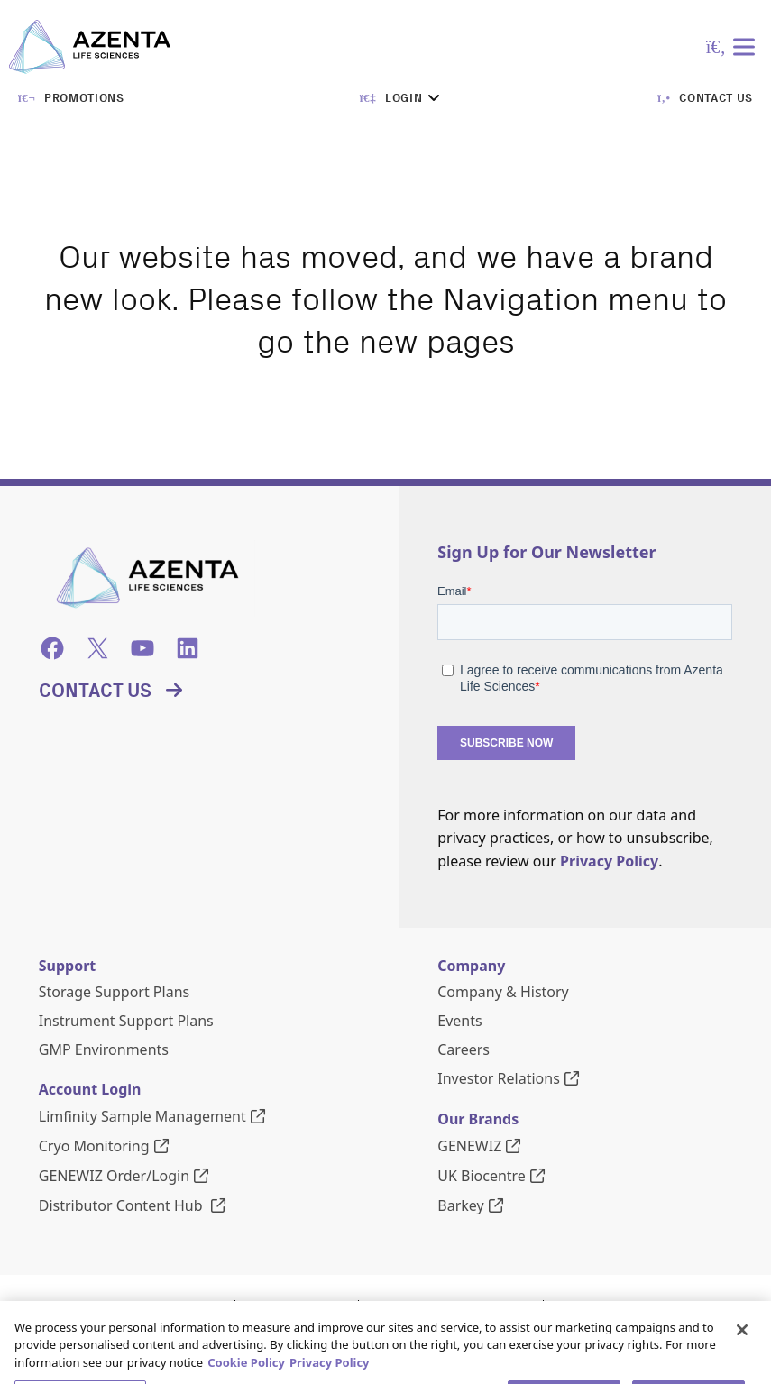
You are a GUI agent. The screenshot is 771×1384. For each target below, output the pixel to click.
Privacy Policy (609, 861)
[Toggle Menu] (747, 46)
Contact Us (95, 690)
